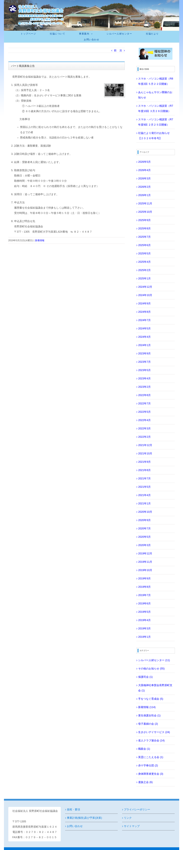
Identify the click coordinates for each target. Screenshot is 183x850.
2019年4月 (144, 620)
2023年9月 (144, 353)
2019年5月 (144, 611)
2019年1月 (144, 636)
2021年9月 (144, 461)
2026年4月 (144, 170)
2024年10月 (145, 295)
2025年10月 (145, 211)
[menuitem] (30, 34)
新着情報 (39, 240)
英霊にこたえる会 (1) (150, 757)
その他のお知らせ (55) (151, 668)
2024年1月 (144, 345)
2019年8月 (144, 586)
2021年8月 (144, 470)
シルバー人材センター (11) (154, 660)
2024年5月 (144, 328)
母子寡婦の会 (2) (148, 723)
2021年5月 (144, 486)
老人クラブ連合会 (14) (151, 740)
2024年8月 (144, 311)
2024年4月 (144, 336)
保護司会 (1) (145, 676)
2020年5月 (144, 536)
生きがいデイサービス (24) (154, 732)
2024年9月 (144, 303)
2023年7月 (144, 361)
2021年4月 (144, 495)
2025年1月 (144, 278)
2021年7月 (144, 478)
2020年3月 (144, 545)
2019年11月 (145, 561)
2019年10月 (145, 570)
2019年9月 (144, 578)
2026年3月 (144, 178)
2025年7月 (144, 236)
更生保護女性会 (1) (149, 715)
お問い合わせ (75, 826)
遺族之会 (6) (145, 782)
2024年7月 (144, 320)
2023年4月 (144, 378)
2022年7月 (144, 403)
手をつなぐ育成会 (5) (150, 698)
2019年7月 (144, 595)
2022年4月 (144, 420)
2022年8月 (144, 395)
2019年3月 (144, 628)
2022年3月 (144, 428)
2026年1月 (144, 195)
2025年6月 (144, 245)
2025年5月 (144, 253)
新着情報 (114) (147, 707)
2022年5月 (144, 411)
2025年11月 (145, 203)
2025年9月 (144, 220)
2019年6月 (144, 603)
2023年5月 (144, 370)
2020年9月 (144, 520)
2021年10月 (145, 453)
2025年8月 (144, 228)
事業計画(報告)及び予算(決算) (84, 817)
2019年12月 (145, 553)
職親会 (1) (144, 748)
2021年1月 (144, 503)
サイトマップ (132, 826)
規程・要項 (73, 809)
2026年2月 (144, 186)
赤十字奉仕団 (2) (148, 765)
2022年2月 (144, 436)
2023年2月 (144, 386)
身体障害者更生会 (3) (150, 773)
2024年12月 (145, 286)
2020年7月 (144, 528)
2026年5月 (144, 161)
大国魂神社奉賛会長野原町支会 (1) (155, 688)
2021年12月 (145, 445)
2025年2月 (144, 270)
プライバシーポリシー (137, 809)
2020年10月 (145, 511)
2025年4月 (144, 261)
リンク (128, 817)
